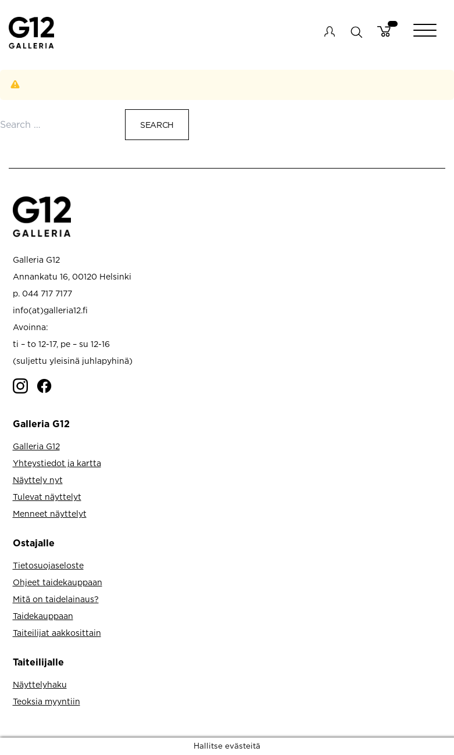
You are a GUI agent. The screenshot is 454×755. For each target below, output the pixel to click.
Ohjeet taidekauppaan (57, 582)
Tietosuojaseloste (48, 565)
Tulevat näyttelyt (47, 496)
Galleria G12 (36, 446)
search (356, 31)
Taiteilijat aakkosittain (57, 632)
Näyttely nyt (38, 479)
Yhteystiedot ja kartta (57, 463)
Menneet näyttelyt (50, 513)
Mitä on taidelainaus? (56, 599)
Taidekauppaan (43, 615)
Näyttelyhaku (40, 684)
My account (329, 31)
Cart (384, 31)
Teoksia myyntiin (46, 701)
